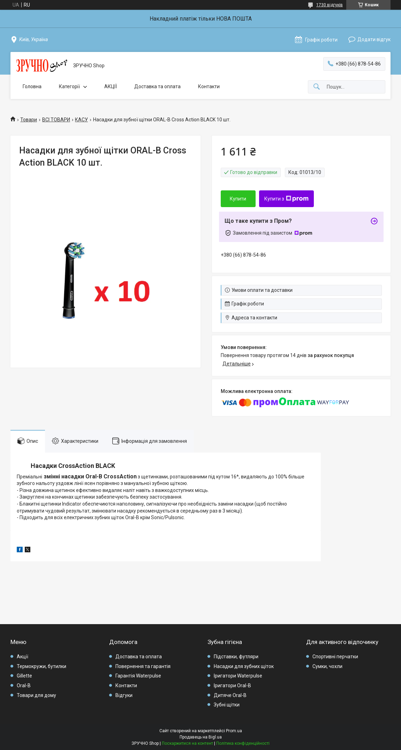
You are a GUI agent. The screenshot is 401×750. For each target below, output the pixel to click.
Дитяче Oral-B (230, 695)
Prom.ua (234, 730)
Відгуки (124, 695)
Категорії (69, 86)
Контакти (209, 86)
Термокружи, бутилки (41, 666)
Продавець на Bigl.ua (201, 737)
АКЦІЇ (110, 86)
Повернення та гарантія (143, 666)
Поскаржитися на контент (187, 743)
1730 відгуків (329, 4)
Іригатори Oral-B (232, 685)
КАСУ (81, 119)
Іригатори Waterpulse (238, 676)
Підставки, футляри (236, 656)
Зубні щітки (227, 704)
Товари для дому (36, 695)
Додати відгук (374, 39)
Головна (32, 86)
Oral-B (24, 685)
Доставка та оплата (157, 86)
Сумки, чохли (327, 666)
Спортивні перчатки (335, 656)
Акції (22, 656)
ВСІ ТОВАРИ (56, 119)
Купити (238, 199)
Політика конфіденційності (243, 743)
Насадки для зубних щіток (244, 666)
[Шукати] (316, 87)
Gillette (24, 676)
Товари (28, 119)
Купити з (286, 199)
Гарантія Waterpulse (138, 676)
